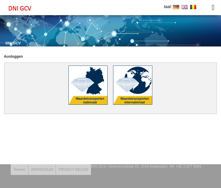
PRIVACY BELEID (73, 169)
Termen (19, 169)
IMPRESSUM (42, 169)
